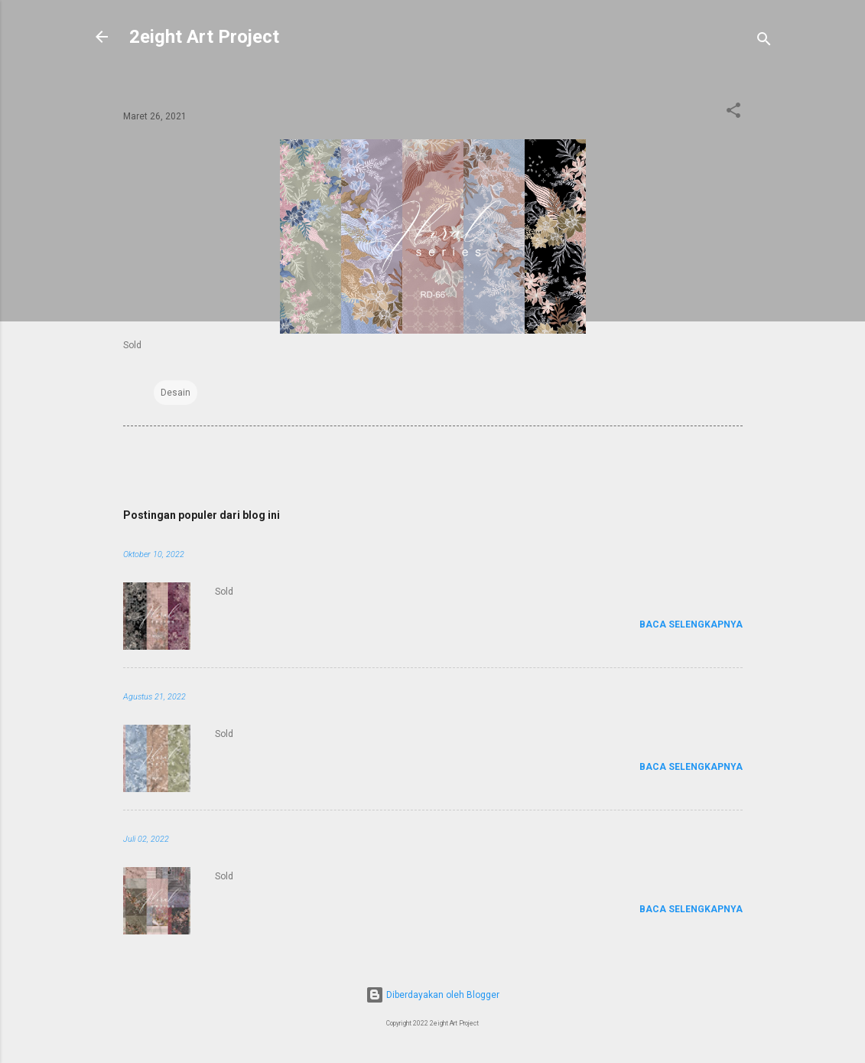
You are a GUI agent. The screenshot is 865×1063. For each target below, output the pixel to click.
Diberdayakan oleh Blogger (432, 995)
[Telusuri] (764, 41)
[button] (733, 113)
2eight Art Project (204, 36)
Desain (175, 392)
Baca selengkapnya (691, 624)
